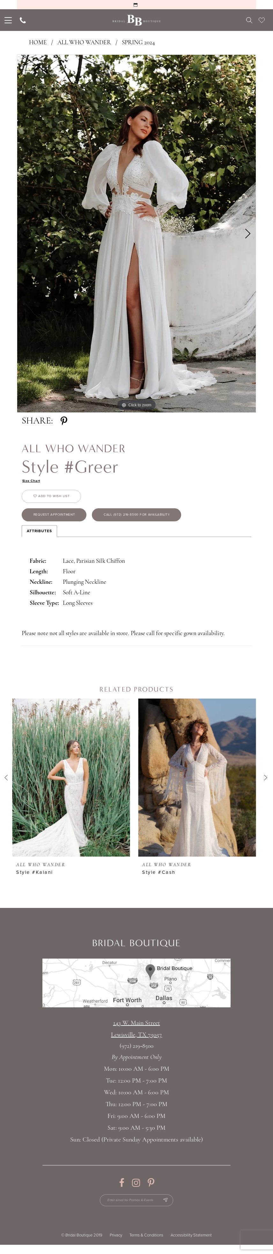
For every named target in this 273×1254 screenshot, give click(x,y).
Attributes (39, 538)
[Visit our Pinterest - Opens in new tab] (151, 1189)
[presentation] (73, 785)
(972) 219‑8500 (136, 1053)
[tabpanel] (136, 233)
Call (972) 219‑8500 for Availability (157, 520)
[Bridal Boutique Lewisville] (137, 20)
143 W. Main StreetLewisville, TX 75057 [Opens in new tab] (136, 1036)
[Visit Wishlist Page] (261, 20)
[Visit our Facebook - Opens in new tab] (121, 1189)
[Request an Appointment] (136, 4)
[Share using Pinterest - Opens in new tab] (64, 421)
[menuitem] (7, 20)
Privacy (116, 1244)
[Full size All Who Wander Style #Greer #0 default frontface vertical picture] (136, 233)
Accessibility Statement (191, 1244)
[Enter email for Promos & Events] (136, 1208)
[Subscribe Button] (170, 1208)
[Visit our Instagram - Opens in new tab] (136, 1189)
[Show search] (249, 20)
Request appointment (60, 520)
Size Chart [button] (32, 481)
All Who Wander (84, 43)
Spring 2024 (138, 43)
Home (38, 43)
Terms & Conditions (146, 1244)
